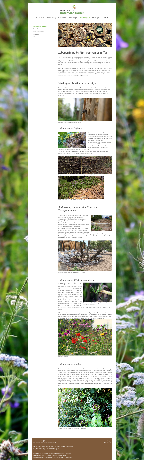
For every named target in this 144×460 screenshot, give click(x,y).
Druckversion (38, 441)
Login (109, 441)
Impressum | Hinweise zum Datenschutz (44, 443)
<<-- (59, 432)
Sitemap (46, 441)
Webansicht (107, 443)
